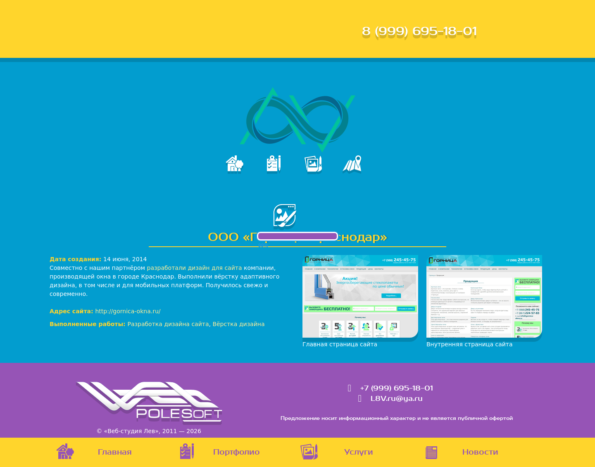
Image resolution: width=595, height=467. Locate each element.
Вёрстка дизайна (238, 324)
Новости (480, 452)
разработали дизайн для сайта (194, 267)
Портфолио (236, 452)
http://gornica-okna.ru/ (127, 311)
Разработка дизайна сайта (168, 324)
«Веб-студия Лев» (131, 431)
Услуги (358, 452)
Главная (115, 452)
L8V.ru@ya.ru (397, 399)
